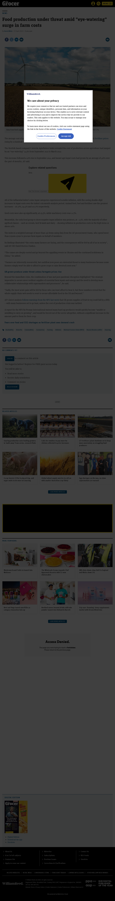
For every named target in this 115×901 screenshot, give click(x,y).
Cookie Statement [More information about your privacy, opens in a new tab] (64, 129)
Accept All (66, 136)
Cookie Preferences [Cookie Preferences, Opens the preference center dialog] (46, 136)
